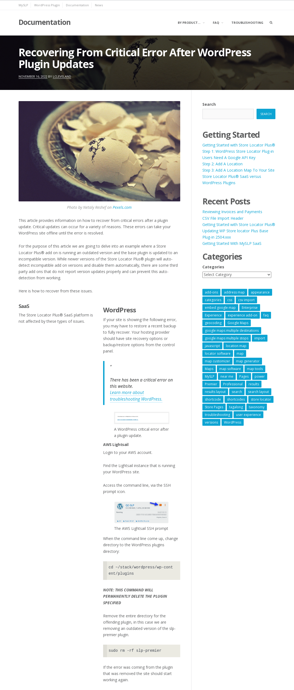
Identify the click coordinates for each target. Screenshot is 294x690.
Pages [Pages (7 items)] (244, 376)
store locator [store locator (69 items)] (261, 399)
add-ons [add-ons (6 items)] (211, 292)
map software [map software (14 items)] (230, 368)
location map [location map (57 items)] (236, 345)
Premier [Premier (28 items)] (211, 384)
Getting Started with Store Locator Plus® (238, 145)
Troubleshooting (247, 22)
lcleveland (62, 76)
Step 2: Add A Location (222, 163)
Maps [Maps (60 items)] (209, 368)
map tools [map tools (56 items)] (255, 368)
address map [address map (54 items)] (234, 292)
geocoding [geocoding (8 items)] (213, 323)
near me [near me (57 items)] (226, 376)
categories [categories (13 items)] (213, 300)
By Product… (189, 22)
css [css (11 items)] (229, 300)
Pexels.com (122, 207)
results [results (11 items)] (254, 384)
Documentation (77, 5)
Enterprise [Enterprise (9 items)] (250, 307)
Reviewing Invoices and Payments (232, 211)
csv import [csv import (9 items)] (246, 300)
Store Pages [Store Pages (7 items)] (214, 407)
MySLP (23, 5)
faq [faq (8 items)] (266, 315)
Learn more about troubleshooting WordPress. (136, 396)
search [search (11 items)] (237, 391)
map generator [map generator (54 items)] (248, 361)
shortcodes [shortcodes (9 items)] (236, 399)
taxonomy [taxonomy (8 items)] (256, 407)
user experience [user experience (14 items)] (248, 414)
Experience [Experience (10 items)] (213, 315)
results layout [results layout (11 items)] (215, 391)
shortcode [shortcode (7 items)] (213, 399)
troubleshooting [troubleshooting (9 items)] (217, 414)
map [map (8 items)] (240, 353)
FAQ (216, 22)
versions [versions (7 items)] (211, 422)
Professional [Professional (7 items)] (233, 384)
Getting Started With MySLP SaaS (231, 243)
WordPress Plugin (47, 5)
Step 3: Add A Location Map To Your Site (238, 170)
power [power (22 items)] (260, 376)
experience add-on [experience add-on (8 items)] (242, 315)
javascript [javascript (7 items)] (212, 345)
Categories (213, 266)
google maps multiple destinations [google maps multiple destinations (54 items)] (232, 330)
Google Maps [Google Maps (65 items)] (238, 323)
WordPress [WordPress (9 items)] (232, 422)
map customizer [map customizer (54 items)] (217, 361)
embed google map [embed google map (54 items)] (220, 307)
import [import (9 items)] (259, 338)
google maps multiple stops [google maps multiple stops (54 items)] (226, 338)
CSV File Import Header (222, 218)
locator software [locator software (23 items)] (218, 353)
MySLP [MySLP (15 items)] (209, 376)
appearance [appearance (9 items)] (260, 292)
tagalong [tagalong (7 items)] (236, 407)
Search (209, 104)
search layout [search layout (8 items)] (258, 391)
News (99, 5)
